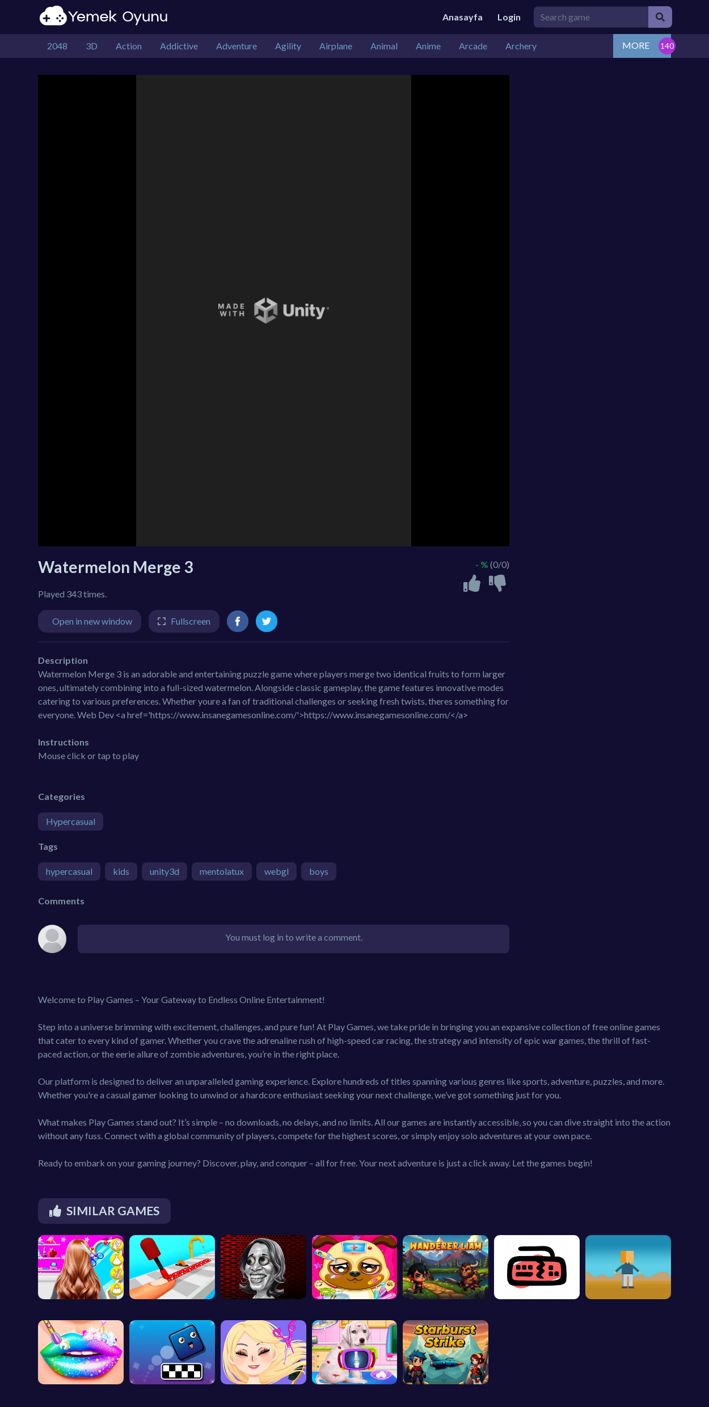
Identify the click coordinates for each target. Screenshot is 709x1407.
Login (509, 16)
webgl (276, 871)
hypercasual (69, 871)
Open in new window (92, 621)
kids (121, 871)
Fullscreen (190, 621)
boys (318, 871)
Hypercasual (70, 821)
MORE (635, 45)
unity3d (164, 871)
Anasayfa (462, 16)
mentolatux (222, 871)
